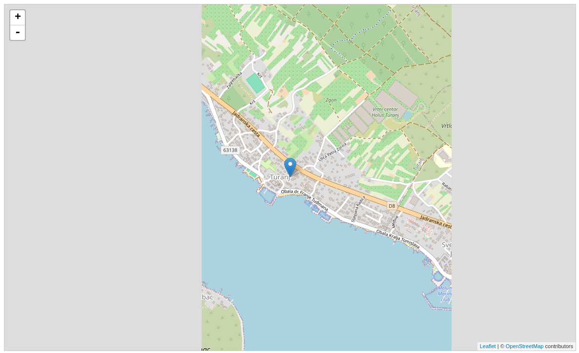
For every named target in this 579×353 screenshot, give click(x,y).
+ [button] (18, 17)
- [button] (17, 32)
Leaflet (488, 346)
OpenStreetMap (525, 346)
